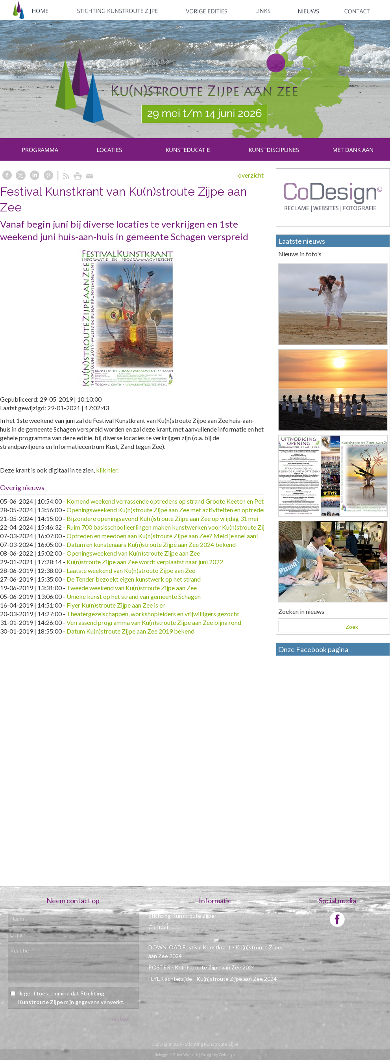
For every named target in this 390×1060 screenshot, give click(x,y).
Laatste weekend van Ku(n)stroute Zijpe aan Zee (131, 570)
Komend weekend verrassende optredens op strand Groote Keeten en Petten (169, 501)
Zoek (352, 626)
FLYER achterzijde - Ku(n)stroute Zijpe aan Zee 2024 (212, 978)
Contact (158, 927)
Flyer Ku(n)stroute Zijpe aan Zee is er (116, 605)
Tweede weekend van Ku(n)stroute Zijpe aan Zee (132, 587)
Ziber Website (185, 1055)
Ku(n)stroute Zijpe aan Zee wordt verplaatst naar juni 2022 (145, 561)
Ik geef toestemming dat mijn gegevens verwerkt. (71, 997)
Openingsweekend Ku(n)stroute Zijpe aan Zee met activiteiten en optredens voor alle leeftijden (193, 509)
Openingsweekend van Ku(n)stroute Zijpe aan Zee (133, 553)
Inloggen (163, 1055)
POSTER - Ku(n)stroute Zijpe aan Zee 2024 (201, 967)
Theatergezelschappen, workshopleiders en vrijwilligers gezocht (153, 613)
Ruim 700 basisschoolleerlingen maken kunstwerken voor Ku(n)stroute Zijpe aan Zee (180, 527)
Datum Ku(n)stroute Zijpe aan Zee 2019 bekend (130, 631)
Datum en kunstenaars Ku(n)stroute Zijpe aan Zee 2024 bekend (151, 544)
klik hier (106, 470)
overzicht (251, 175)
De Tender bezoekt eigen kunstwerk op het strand (134, 579)
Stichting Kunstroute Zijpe (181, 915)
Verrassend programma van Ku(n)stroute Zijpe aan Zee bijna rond (154, 622)
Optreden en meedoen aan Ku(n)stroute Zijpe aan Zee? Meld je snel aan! (162, 535)
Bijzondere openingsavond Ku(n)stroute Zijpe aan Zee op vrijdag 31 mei (162, 518)
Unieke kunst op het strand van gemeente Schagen (134, 596)
